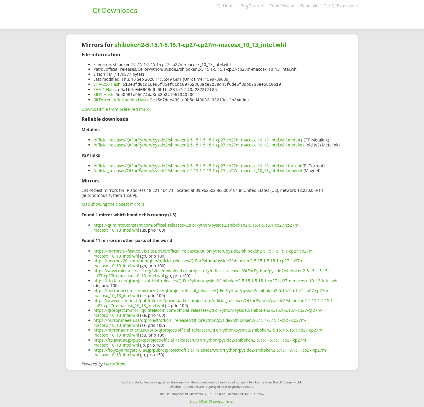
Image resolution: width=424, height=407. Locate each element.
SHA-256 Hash (106, 84)
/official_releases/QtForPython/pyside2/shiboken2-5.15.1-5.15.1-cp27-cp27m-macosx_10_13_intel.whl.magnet (197, 169)
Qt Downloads (114, 10)
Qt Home (226, 6)
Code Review (281, 6)
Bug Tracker (252, 6)
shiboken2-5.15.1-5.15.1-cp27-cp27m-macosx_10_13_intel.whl (200, 45)
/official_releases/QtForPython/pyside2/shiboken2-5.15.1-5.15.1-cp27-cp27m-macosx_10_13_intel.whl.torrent (197, 164)
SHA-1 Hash (104, 89)
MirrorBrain (114, 362)
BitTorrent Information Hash (120, 99)
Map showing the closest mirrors (113, 203)
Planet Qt (309, 6)
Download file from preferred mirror (116, 108)
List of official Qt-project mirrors (212, 400)
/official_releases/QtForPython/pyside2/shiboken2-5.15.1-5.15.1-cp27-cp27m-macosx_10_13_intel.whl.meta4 (196, 138)
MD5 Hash (103, 94)
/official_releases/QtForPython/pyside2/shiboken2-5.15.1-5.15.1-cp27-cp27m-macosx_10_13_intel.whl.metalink (198, 143)
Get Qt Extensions (340, 6)
